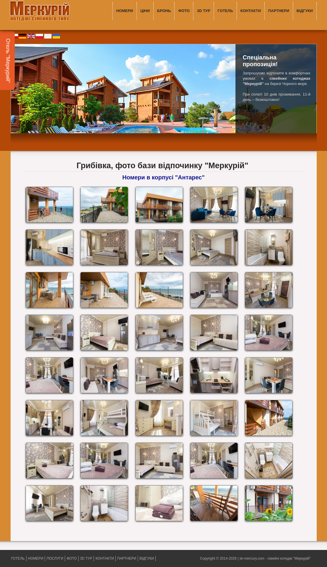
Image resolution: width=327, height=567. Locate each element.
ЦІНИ (145, 11)
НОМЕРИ (124, 11)
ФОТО (184, 11)
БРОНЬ (164, 11)
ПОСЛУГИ (55, 558)
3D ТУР (203, 11)
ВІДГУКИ (305, 11)
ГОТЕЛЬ (225, 11)
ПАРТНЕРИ (278, 11)
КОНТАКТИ (250, 11)
